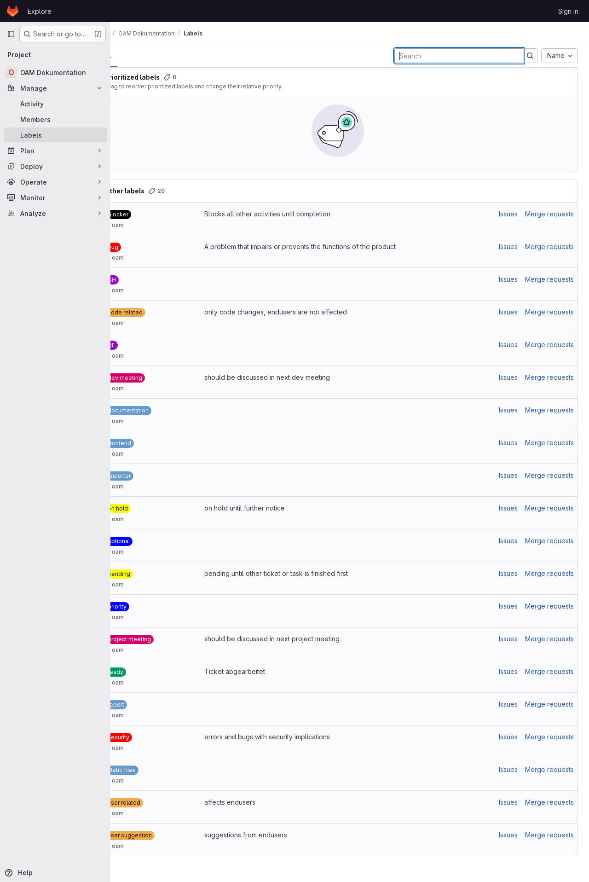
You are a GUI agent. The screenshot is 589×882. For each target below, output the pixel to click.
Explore (40, 11)
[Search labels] (458, 55)
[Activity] (55, 103)
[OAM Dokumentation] (55, 72)
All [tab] (131, 55)
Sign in (568, 11)
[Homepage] (12, 11)
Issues (508, 214)
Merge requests (549, 214)
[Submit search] (530, 55)
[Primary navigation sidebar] (11, 34)
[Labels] (55, 135)
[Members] (55, 119)
